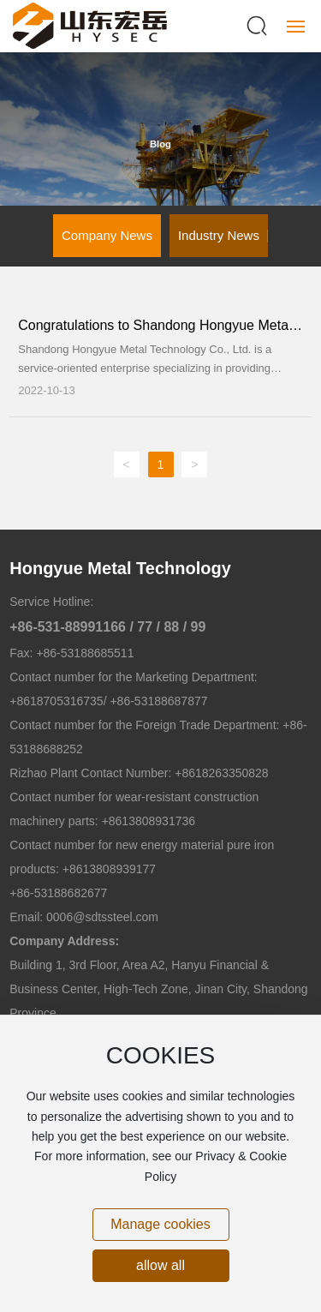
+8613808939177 (109, 869)
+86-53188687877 (157, 701)
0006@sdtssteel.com (102, 917)
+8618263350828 (221, 773)
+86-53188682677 (58, 893)
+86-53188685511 (85, 653)
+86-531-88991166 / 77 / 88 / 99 (107, 627)
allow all (160, 1265)
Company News (107, 235)
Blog (160, 144)
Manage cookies (160, 1224)
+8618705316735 (56, 701)
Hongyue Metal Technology (120, 568)
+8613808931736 (148, 821)
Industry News (218, 235)
